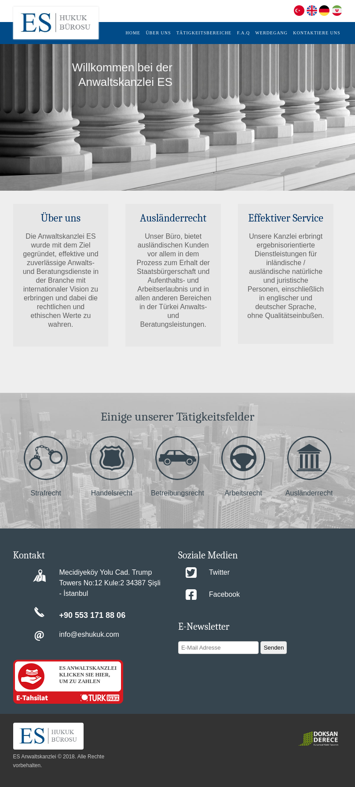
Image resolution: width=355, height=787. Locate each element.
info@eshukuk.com (89, 634)
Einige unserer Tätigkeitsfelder (178, 417)
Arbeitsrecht (243, 466)
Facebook (224, 594)
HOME (132, 32)
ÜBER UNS (158, 32)
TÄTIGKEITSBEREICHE (203, 32)
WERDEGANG (271, 32)
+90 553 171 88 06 (92, 615)
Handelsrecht (112, 466)
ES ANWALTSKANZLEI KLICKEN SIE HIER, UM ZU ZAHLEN (88, 674)
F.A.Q (243, 32)
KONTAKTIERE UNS (316, 32)
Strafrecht (46, 466)
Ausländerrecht (309, 466)
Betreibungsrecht (177, 466)
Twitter (219, 572)
